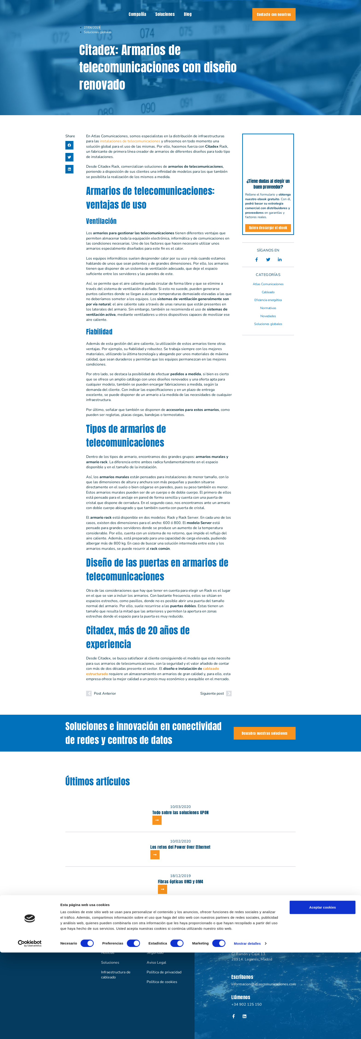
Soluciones (165, 14)
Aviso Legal (156, 962)
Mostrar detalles (247, 1030)
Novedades (268, 316)
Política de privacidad (164, 972)
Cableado (268, 292)
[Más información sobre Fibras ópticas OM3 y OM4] (162, 889)
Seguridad (155, 952)
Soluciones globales (98, 32)
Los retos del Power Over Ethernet (180, 847)
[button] (69, 145)
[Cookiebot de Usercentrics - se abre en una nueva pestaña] (30, 1030)
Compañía (137, 14)
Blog (188, 14)
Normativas (268, 308)
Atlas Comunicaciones (268, 284)
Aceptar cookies (322, 994)
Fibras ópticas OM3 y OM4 (180, 881)
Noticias (107, 952)
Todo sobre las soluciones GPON (180, 812)
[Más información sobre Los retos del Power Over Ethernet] (155, 854)
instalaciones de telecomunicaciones (130, 141)
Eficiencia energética (268, 300)
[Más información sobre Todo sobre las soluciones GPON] (157, 820)
